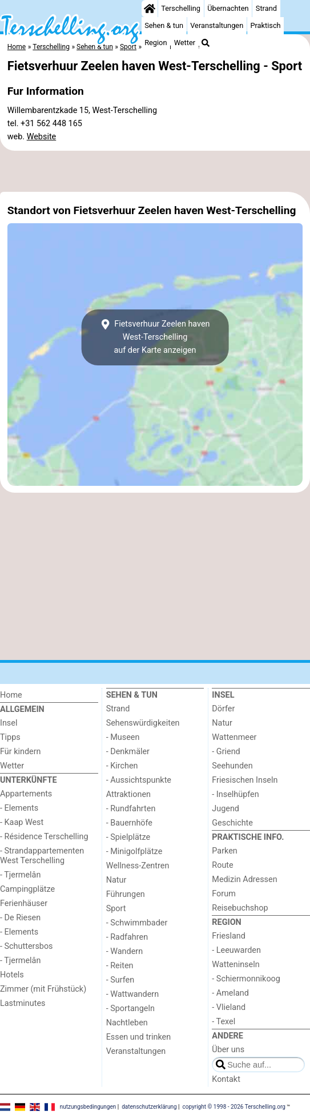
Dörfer (223, 709)
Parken (224, 851)
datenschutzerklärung (149, 1106)
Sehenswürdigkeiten (143, 723)
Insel (8, 723)
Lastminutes (22, 1003)
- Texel (223, 1022)
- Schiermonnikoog (246, 979)
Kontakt (226, 1079)
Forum (223, 894)
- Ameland (230, 993)
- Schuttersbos (26, 946)
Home (11, 695)
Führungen (125, 894)
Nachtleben (127, 1023)
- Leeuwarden (236, 950)
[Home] (150, 8)
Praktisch (265, 25)
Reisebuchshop (240, 908)
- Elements (19, 808)
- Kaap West (21, 822)
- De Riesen (20, 918)
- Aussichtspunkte (138, 780)
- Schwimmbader (137, 923)
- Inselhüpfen (235, 794)
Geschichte (232, 823)
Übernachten (227, 8)
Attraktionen (128, 794)
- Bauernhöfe (129, 823)
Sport (116, 908)
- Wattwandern (132, 994)
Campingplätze (27, 889)
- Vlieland (228, 1007)
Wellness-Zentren (138, 866)
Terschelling (180, 8)
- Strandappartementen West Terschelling (42, 856)
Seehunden (232, 766)
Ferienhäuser (23, 903)
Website (42, 137)
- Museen (123, 737)
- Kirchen (122, 766)
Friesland (228, 936)
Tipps (10, 737)
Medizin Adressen (244, 879)
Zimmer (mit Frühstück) (43, 989)
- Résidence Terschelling (44, 837)
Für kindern (20, 751)
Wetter (184, 42)
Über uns (228, 1049)
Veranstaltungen (216, 25)
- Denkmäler (128, 751)
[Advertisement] (155, 171)
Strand (266, 8)
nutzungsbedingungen (88, 1106)
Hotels (12, 975)
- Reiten (120, 966)
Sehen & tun (163, 25)
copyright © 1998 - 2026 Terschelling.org (234, 1106)
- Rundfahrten (131, 809)
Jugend (225, 809)
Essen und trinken (138, 1037)
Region (155, 42)
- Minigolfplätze (134, 851)
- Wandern (124, 951)
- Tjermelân (20, 875)
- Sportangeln (130, 1008)
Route (222, 865)
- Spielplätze (128, 837)
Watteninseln (235, 964)
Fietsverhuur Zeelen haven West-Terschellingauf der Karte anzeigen (155, 337)
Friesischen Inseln (244, 780)
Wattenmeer (234, 737)
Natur (116, 880)
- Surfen (120, 980)
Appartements (26, 794)
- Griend (226, 751)
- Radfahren (127, 937)
